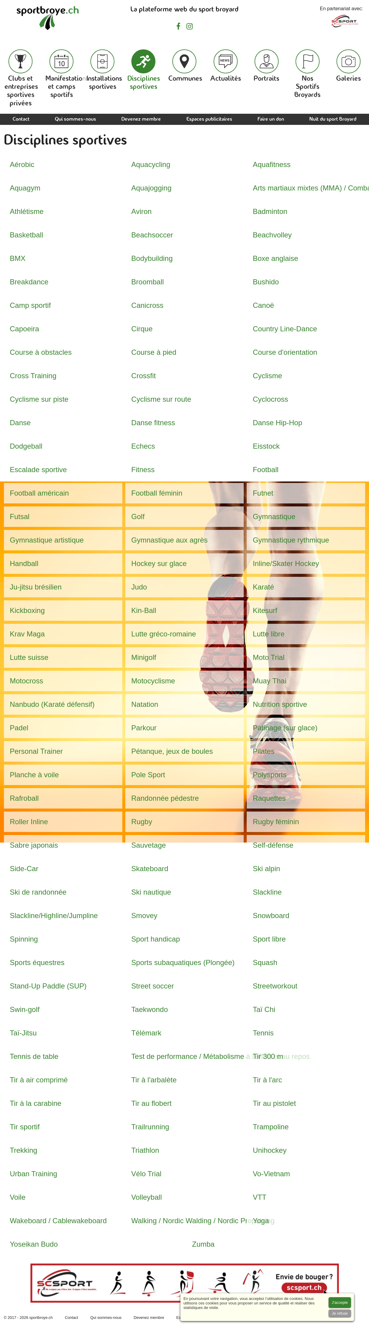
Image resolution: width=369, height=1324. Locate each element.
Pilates (263, 751)
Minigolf (143, 657)
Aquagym (25, 188)
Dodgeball (26, 446)
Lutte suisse (29, 657)
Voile (18, 1197)
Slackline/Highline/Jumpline (54, 915)
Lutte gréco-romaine (163, 634)
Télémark (146, 1033)
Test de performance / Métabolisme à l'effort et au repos (220, 1056)
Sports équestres (37, 962)
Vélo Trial (146, 1174)
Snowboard (271, 915)
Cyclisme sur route (161, 399)
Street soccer (152, 986)
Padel (19, 728)
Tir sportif (25, 1127)
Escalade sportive (38, 470)
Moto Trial (268, 657)
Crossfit (143, 376)
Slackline (267, 892)
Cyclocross (270, 399)
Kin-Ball (143, 610)
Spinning (24, 939)
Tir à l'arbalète (154, 1080)
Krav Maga (27, 634)
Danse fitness (153, 423)
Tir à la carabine (35, 1103)
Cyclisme (267, 376)
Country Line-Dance (285, 329)
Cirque (142, 329)
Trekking (23, 1150)
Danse (20, 423)
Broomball (147, 282)
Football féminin (156, 493)
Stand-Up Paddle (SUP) (48, 986)
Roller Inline (29, 822)
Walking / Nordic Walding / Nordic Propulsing (203, 1221)
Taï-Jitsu (23, 1033)
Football (265, 470)
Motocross (26, 681)
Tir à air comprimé (39, 1080)
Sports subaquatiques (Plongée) (183, 962)
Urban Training (33, 1174)
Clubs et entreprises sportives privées (21, 78)
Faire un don (271, 119)
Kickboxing (27, 610)
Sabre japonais (34, 845)
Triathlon (145, 1150)
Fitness (143, 470)
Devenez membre (141, 119)
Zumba (203, 1244)
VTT (259, 1197)
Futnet (263, 493)
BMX (18, 258)
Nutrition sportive (280, 704)
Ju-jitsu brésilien (36, 587)
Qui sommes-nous (75, 119)
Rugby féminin (276, 822)
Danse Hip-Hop (277, 423)
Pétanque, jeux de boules (172, 751)
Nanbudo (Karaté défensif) (52, 704)
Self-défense (273, 845)
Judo (139, 587)
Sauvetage (148, 845)
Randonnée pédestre (165, 798)
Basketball (26, 235)
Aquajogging (151, 188)
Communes (185, 65)
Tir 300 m (268, 1056)
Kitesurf (265, 610)
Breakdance (29, 282)
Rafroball (24, 798)
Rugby (141, 822)
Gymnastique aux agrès (169, 540)
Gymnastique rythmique (291, 540)
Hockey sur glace (159, 563)
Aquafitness (271, 164)
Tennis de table (34, 1056)
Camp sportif (30, 305)
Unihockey (269, 1150)
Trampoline (271, 1127)
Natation (144, 704)
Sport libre (269, 939)
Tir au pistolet (274, 1103)
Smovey (144, 915)
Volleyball (146, 1197)
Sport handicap (155, 939)
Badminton (270, 211)
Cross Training (33, 376)
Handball (24, 563)
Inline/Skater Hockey (286, 563)
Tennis (263, 1033)
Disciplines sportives (143, 70)
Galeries (348, 65)
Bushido (266, 282)
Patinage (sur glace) (285, 728)
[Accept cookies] (340, 1302)
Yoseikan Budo (34, 1244)
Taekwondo (149, 1009)
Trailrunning (150, 1127)
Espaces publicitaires (209, 119)
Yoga (261, 1221)
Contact (21, 119)
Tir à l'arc (267, 1080)
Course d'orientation (285, 352)
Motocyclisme (153, 681)
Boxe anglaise (275, 258)
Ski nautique (151, 892)
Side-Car (24, 869)
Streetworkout (275, 986)
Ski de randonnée (38, 892)
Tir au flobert (151, 1103)
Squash (265, 962)
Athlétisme (27, 211)
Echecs (143, 446)
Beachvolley (272, 235)
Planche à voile (34, 775)
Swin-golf (25, 1009)
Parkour (144, 728)
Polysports (269, 775)
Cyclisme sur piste (39, 399)
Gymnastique (274, 516)
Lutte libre (268, 634)
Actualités (225, 65)
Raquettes (269, 798)
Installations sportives (104, 70)
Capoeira (24, 329)
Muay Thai (269, 681)
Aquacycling (150, 164)
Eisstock (266, 446)
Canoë (263, 305)
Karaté (263, 587)
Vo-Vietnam (271, 1174)
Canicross (147, 305)
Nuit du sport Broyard (332, 119)
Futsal (20, 516)
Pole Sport (148, 775)
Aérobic (22, 164)
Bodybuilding (152, 258)
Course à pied (153, 352)
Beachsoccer (152, 235)
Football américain (39, 493)
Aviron (141, 211)
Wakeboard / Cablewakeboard (58, 1221)
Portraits (266, 65)
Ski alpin (266, 869)
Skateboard (149, 869)
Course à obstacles (41, 352)
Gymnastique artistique (47, 540)
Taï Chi (264, 1009)
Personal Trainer (36, 751)
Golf (138, 516)
